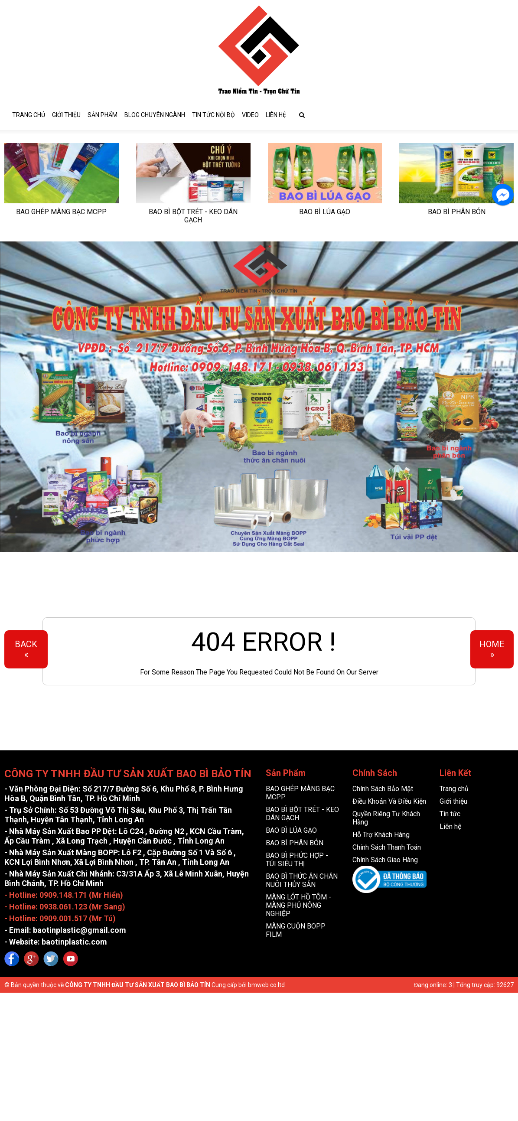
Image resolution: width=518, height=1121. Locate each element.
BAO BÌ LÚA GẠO (324, 210)
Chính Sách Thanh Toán (386, 845)
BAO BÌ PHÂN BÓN (456, 210)
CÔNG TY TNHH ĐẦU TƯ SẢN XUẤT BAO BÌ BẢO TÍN (137, 983)
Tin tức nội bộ (213, 113)
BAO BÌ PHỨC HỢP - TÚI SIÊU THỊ (297, 858)
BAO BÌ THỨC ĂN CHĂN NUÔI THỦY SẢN (302, 878)
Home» (492, 647)
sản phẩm (102, 113)
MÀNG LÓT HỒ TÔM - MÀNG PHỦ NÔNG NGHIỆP (298, 903)
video (250, 113)
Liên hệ (276, 113)
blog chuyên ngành (154, 113)
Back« (26, 647)
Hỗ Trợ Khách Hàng (381, 833)
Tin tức (450, 812)
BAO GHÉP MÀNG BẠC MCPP (61, 210)
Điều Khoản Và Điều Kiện (389, 799)
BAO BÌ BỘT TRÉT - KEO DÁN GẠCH (193, 214)
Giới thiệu (66, 113)
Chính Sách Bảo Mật (382, 787)
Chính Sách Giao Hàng (385, 858)
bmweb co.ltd (266, 983)
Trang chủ (28, 113)
